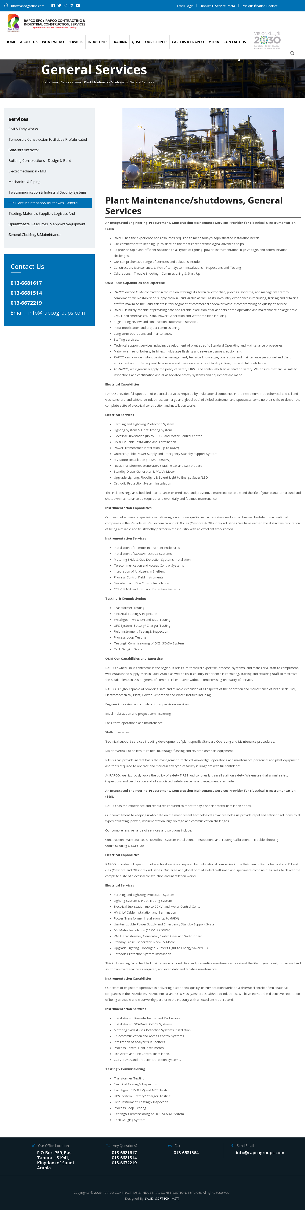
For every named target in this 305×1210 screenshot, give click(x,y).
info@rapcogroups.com (24, 6)
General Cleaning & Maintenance (34, 234)
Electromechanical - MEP (27, 171)
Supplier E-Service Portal (218, 6)
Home (45, 82)
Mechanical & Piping (24, 181)
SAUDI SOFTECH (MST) (162, 1198)
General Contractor (23, 150)
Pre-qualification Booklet (259, 6)
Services (67, 82)
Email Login (185, 6)
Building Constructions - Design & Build (39, 160)
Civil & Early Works (23, 129)
